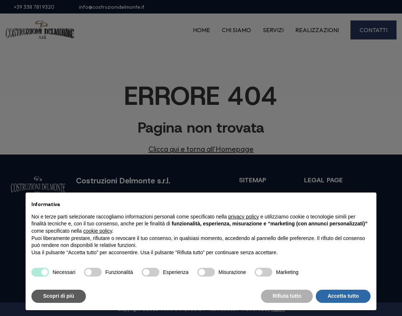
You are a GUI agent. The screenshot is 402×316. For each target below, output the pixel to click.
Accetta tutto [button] (343, 296)
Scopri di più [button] (58, 296)
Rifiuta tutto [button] (287, 296)
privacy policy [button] (243, 217)
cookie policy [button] (97, 231)
